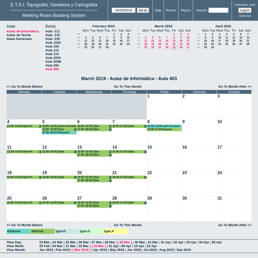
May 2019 (117, 250)
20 (100, 44)
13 (100, 40)
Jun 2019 (134, 250)
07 (79, 40)
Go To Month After (232, 86)
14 (107, 40)
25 (85, 47)
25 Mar (71, 242)
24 (128, 44)
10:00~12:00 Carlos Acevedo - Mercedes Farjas (59, 126)
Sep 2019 (184, 250)
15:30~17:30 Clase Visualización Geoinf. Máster (129, 126)
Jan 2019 (46, 250)
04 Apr (204, 242)
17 (128, 40)
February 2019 (103, 26)
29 (174, 47)
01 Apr (166, 242)
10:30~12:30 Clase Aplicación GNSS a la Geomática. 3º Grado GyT (94, 126)
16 (121, 40)
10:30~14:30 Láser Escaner (163, 126)
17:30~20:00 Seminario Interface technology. (56, 132)
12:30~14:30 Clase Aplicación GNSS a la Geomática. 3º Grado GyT (59, 129)
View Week (15, 246)
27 (100, 47)
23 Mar (44, 242)
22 (114, 44)
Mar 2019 (82, 250)
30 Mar (140, 242)
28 (107, 47)
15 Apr (139, 246)
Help (158, 10)
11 (85, 40)
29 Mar (125, 242)
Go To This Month (128, 86)
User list (245, 16)
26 (92, 47)
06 (79, 37)
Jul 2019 (150, 250)
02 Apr (179, 242)
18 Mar (83, 246)
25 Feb (44, 246)
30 (181, 47)
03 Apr (191, 242)
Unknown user (245, 5)
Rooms (171, 10)
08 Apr (126, 246)
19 (92, 44)
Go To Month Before (27, 86)
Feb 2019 (63, 250)
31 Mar (153, 242)
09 (79, 47)
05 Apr (217, 242)
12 (92, 40)
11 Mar (71, 246)
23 (121, 44)
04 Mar (57, 246)
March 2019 (163, 26)
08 (79, 44)
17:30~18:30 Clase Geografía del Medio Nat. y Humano (94, 129)
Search (201, 10)
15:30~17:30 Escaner (159, 129)
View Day (14, 242)
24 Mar (57, 242)
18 (85, 44)
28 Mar (110, 242)
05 (79, 34)
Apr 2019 (100, 250)
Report (186, 10)
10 (128, 37)
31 (188, 47)
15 (114, 40)
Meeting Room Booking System (54, 15)
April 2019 (223, 26)
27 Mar (96, 242)
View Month (16, 250)
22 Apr (152, 246)
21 (107, 44)
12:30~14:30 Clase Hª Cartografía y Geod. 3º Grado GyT (24, 126)
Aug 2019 (166, 250)
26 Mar (83, 242)
